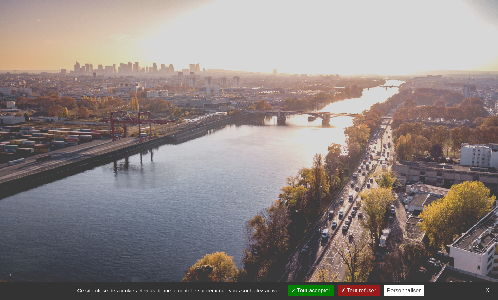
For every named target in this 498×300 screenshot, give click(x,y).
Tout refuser (358, 290)
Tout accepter (310, 290)
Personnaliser (404, 290)
